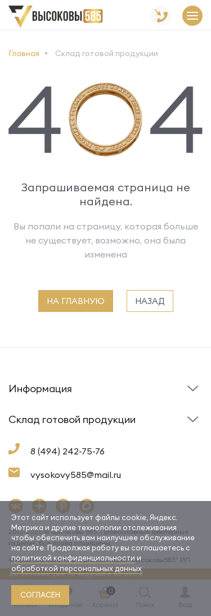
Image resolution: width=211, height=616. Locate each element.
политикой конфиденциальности (73, 557)
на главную (76, 301)
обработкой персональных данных (76, 568)
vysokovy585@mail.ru (75, 474)
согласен (40, 594)
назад (150, 301)
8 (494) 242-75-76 (67, 451)
